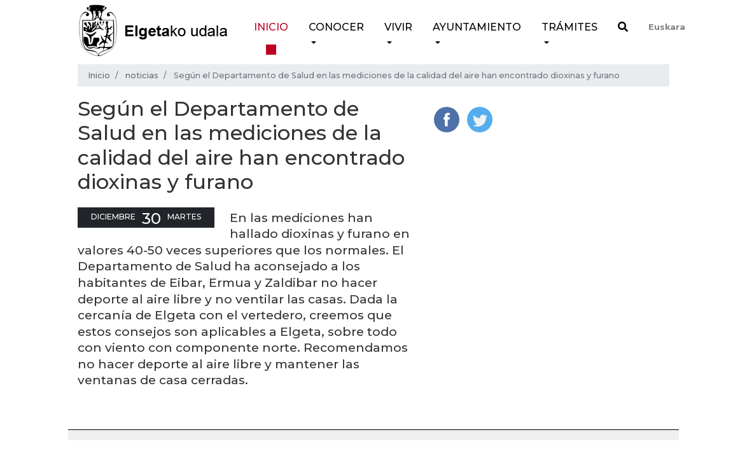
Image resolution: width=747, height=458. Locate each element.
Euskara (666, 27)
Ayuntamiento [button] (477, 27)
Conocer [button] (336, 27)
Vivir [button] (398, 27)
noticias (141, 75)
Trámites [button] (569, 27)
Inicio (271, 27)
